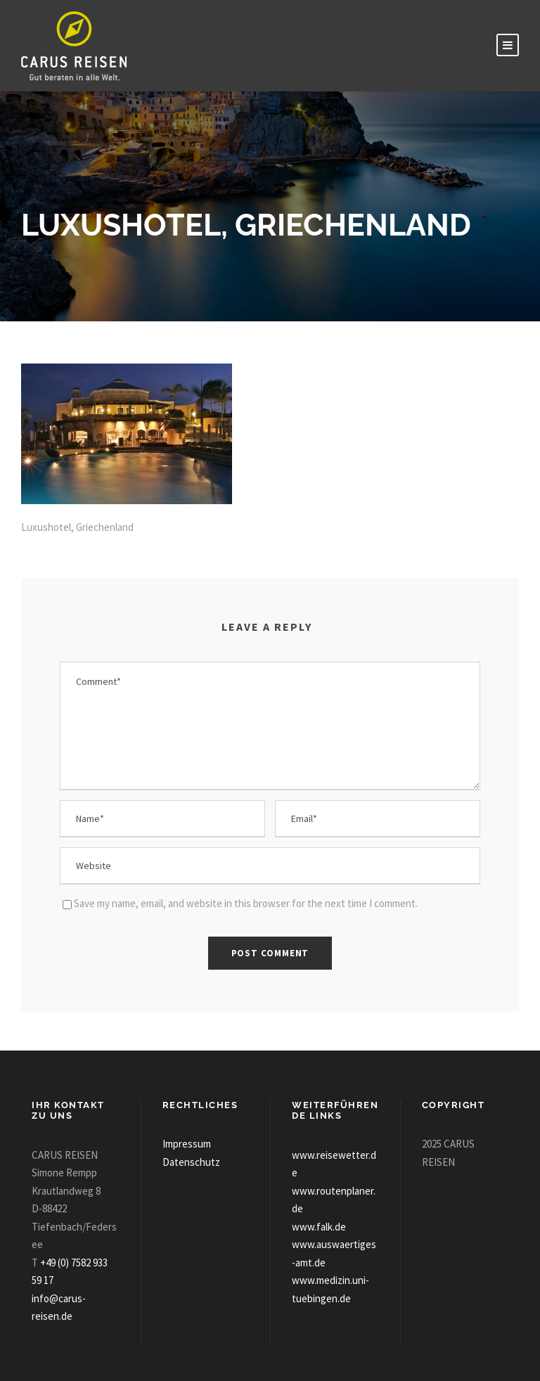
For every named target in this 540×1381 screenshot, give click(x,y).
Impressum (186, 1143)
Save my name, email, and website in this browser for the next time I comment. (246, 903)
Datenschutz (191, 1162)
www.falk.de (319, 1226)
